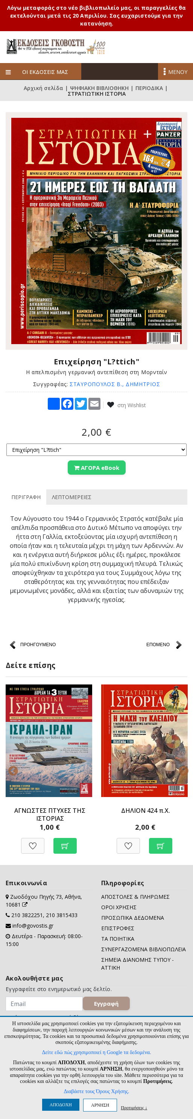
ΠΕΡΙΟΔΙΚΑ (149, 88)
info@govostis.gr (32, 925)
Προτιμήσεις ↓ (134, 1107)
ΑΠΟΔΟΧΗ (61, 1104)
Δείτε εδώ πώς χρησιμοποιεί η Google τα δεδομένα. (96, 1052)
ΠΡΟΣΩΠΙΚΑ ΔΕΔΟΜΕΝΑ (132, 917)
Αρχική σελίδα (43, 88)
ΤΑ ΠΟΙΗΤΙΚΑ (117, 938)
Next (181, 769)
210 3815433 (62, 915)
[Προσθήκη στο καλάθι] (65, 841)
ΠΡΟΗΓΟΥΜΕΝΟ (38, 644)
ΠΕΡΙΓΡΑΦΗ (26, 497)
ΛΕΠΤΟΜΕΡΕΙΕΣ (71, 497)
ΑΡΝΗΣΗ (100, 1105)
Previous (11, 769)
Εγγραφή (106, 1003)
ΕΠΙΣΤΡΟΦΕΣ (117, 928)
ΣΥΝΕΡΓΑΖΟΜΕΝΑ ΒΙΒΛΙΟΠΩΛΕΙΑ (143, 949)
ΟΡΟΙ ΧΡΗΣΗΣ (119, 907)
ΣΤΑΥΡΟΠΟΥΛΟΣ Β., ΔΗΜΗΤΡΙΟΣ (115, 384)
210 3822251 (27, 915)
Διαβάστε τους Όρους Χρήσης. (96, 1091)
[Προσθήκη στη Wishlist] (32, 841)
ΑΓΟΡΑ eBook (96, 467)
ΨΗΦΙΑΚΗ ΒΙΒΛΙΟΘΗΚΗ (99, 88)
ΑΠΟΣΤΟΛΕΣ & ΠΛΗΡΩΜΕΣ (135, 896)
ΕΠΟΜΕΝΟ (158, 644)
